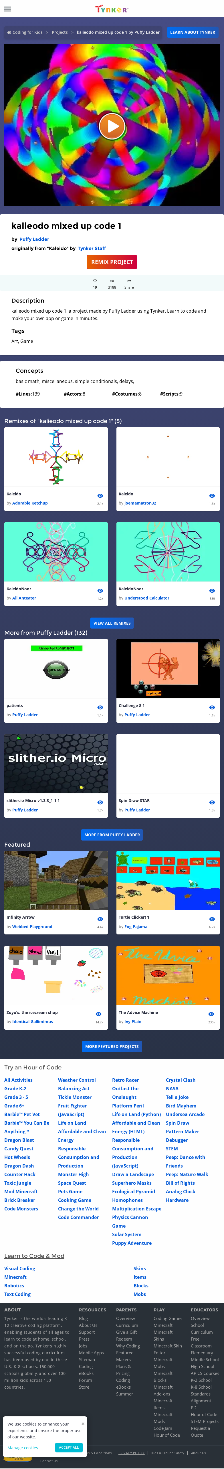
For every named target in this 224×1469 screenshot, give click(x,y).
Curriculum (127, 1326)
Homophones (127, 1200)
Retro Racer (125, 1080)
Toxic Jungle (17, 1183)
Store (84, 1387)
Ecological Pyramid (133, 1192)
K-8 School (201, 1387)
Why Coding (128, 1346)
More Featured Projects (112, 1046)
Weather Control (77, 1080)
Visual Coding (19, 1269)
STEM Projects (205, 1422)
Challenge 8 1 (132, 705)
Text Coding (17, 1294)
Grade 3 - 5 (16, 1097)
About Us (88, 1326)
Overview (125, 1319)
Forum (85, 1380)
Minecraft (15, 1277)
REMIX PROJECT (112, 261)
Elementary (202, 1353)
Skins (140, 1269)
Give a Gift (126, 1332)
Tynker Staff (92, 248)
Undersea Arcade (185, 1114)
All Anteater (24, 598)
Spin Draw (177, 1123)
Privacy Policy (131, 1453)
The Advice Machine (138, 1012)
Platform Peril (128, 1106)
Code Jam (163, 1429)
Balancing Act (74, 1089)
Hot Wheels (17, 1157)
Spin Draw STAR (134, 800)
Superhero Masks (132, 1183)
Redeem (124, 1339)
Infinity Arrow (21, 917)
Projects (60, 32)
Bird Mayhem (181, 1106)
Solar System (127, 1235)
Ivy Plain (132, 1022)
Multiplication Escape (136, 1209)
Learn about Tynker (192, 32)
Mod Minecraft (21, 1192)
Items (140, 1277)
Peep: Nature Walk (187, 1175)
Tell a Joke (177, 1097)
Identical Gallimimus (32, 1022)
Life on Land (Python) (136, 1114)
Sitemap (87, 1360)
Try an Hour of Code (33, 1067)
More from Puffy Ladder (112, 835)
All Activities (18, 1080)
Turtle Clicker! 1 (134, 917)
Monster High (73, 1175)
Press (84, 1339)
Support (87, 1332)
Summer (124, 1394)
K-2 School (201, 1380)
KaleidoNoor (19, 588)
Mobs (140, 1294)
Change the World (78, 1209)
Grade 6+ (14, 1106)
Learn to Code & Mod (34, 1256)
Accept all (69, 1447)
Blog (83, 1319)
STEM (172, 1149)
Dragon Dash (19, 1166)
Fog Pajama (135, 927)
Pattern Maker (182, 1132)
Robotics (14, 1286)
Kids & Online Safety (168, 1453)
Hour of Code (167, 1435)
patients (15, 705)
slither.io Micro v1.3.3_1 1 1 (33, 800)
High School (202, 1367)
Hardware (177, 1200)
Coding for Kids (28, 32)
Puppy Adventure (132, 1243)
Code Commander (78, 1217)
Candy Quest (18, 1149)
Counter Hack (19, 1175)
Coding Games (168, 1319)
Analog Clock (180, 1192)
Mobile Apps (91, 1353)
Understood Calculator (146, 598)
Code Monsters (21, 1209)
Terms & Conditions (96, 1453)
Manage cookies (22, 1447)
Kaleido (14, 494)
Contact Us (49, 1461)
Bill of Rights (180, 1183)
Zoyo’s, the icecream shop (32, 1012)
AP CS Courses (205, 1374)
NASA (172, 1089)
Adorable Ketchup (30, 503)
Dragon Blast (19, 1140)
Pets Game (70, 1192)
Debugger (177, 1140)
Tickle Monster (75, 1097)
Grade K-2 (15, 1089)
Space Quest (72, 1183)
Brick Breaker (19, 1200)
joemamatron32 (140, 503)
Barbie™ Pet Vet (22, 1114)
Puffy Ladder (34, 239)
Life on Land (72, 1123)
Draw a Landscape (133, 1175)
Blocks (141, 1286)
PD (194, 1408)
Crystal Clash (181, 1080)
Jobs (83, 1346)
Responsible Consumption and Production (78, 1157)
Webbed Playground (32, 927)
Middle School (205, 1360)
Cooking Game (74, 1200)
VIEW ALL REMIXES (112, 623)
